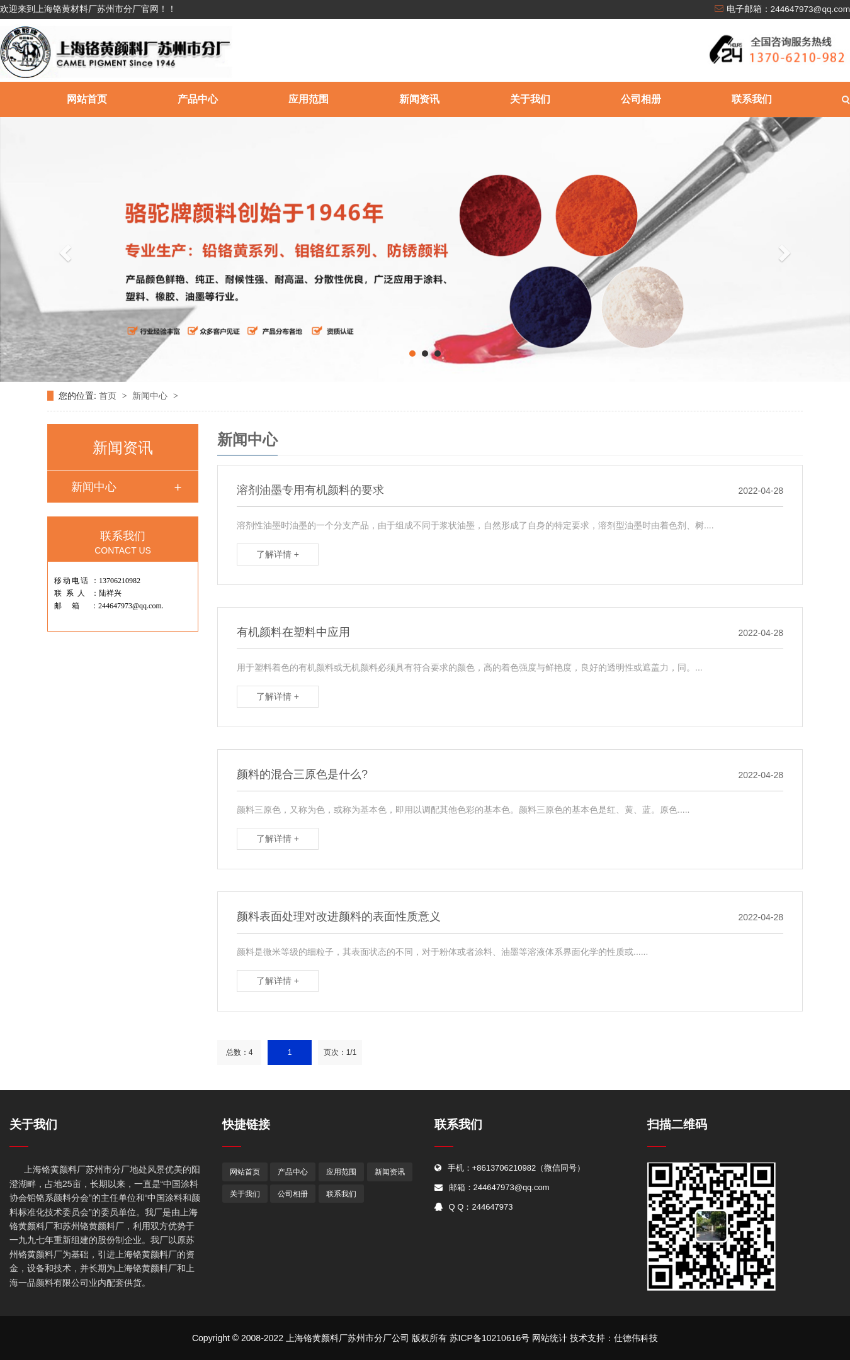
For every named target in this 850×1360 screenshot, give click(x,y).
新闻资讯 (419, 99)
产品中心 (198, 99)
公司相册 (641, 99)
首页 (109, 396)
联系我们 (752, 99)
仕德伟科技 (636, 1338)
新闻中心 (151, 396)
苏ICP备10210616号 (490, 1338)
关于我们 (530, 99)
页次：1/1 (340, 1052)
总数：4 (239, 1052)
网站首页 (87, 99)
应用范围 (308, 99)
